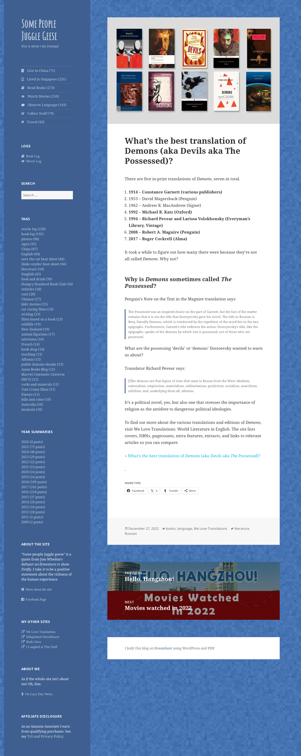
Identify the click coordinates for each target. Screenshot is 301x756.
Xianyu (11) (30, 394)
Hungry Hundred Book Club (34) (47, 284)
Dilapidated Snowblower (42, 636)
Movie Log (33, 161)
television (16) (32, 339)
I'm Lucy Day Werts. (38, 694)
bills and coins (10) (36, 399)
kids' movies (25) (34, 304)
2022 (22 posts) (33, 462)
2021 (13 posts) (33, 467)
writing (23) (30, 314)
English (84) (30, 254)
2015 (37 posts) (33, 497)
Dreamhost (163, 648)
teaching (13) (31, 354)
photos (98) (30, 239)
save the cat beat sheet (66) (43, 259)
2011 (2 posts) (32, 517)
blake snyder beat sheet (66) (43, 264)
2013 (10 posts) (33, 507)
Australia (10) (32, 404)
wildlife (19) (31, 324)
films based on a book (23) (42, 319)
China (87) (29, 249)
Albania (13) (31, 359)
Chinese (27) (31, 299)
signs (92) (28, 244)
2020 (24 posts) (33, 472)
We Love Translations (40, 631)
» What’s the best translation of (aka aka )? (192, 456)
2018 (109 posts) (34, 482)
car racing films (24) (37, 309)
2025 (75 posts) (33, 447)
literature (241, 528)
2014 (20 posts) (33, 502)
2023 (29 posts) (33, 457)
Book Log (31, 156)
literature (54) (32, 269)
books (171, 528)
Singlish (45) (31, 274)
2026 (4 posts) (32, 442)
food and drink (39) (36, 279)
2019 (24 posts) (33, 477)
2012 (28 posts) (33, 512)
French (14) (30, 344)
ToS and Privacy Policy (45, 736)
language (184, 528)
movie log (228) (33, 229)
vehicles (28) (31, 289)
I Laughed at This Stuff (41, 646)
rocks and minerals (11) (40, 384)
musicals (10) (31, 409)
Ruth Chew (33, 641)
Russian (131, 533)
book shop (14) (32, 349)
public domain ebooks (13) (42, 364)
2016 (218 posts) (34, 492)
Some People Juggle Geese (39, 29)
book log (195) (32, 234)
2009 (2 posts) (32, 522)
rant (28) (28, 294)
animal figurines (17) (38, 334)
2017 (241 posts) (34, 487)
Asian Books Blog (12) (38, 369)
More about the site (38, 589)
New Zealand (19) (35, 329)
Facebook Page (35, 599)
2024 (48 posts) (33, 452)
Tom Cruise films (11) (38, 389)
